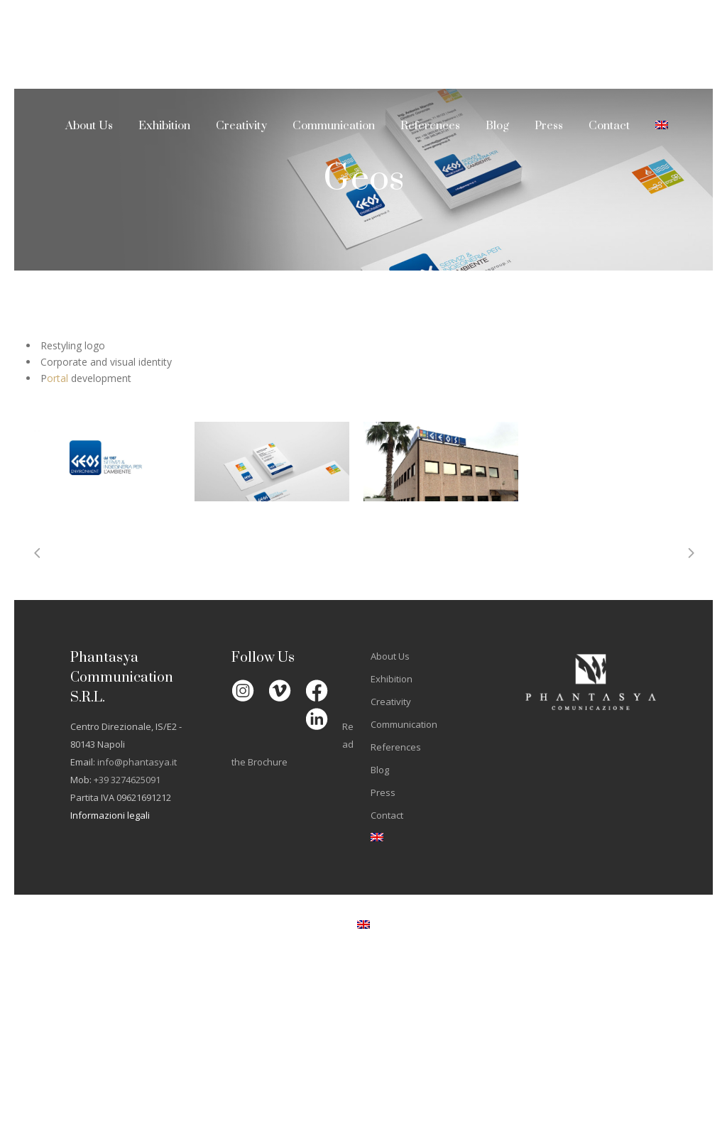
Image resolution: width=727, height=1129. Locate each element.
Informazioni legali (110, 815)
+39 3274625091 (127, 779)
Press (383, 792)
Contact (387, 815)
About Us (390, 656)
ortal (57, 378)
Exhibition (391, 678)
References (396, 747)
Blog (380, 769)
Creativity (391, 701)
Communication (404, 724)
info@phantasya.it (137, 762)
